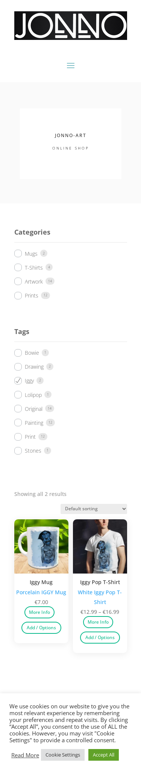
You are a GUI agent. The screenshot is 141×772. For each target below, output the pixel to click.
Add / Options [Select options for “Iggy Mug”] (41, 627)
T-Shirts (34, 267)
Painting (34, 422)
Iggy (29, 380)
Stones (33, 450)
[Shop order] (94, 509)
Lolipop (33, 394)
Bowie (32, 352)
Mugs (31, 253)
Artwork (34, 281)
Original (33, 408)
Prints (31, 295)
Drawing (34, 366)
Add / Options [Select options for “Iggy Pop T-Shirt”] (100, 637)
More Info (39, 612)
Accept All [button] (103, 754)
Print (30, 436)
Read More (25, 755)
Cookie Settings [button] (62, 754)
